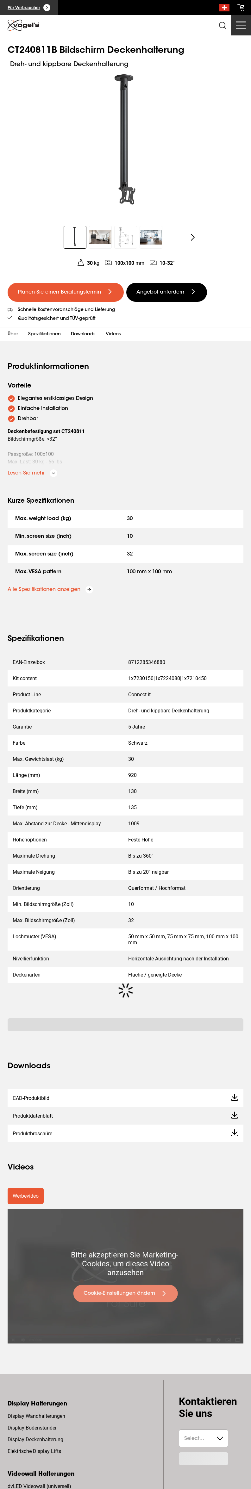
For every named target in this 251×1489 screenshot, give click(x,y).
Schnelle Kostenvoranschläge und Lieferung (66, 310)
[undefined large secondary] (166, 292)
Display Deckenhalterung (35, 1439)
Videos (113, 334)
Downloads (83, 334)
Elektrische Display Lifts (34, 1451)
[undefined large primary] (66, 292)
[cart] (241, 7)
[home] (23, 25)
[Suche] (224, 9)
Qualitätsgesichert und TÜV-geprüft (57, 319)
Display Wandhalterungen (36, 1416)
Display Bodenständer (32, 1428)
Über (13, 334)
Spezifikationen (44, 334)
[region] (125, 144)
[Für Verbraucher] (29, 7)
